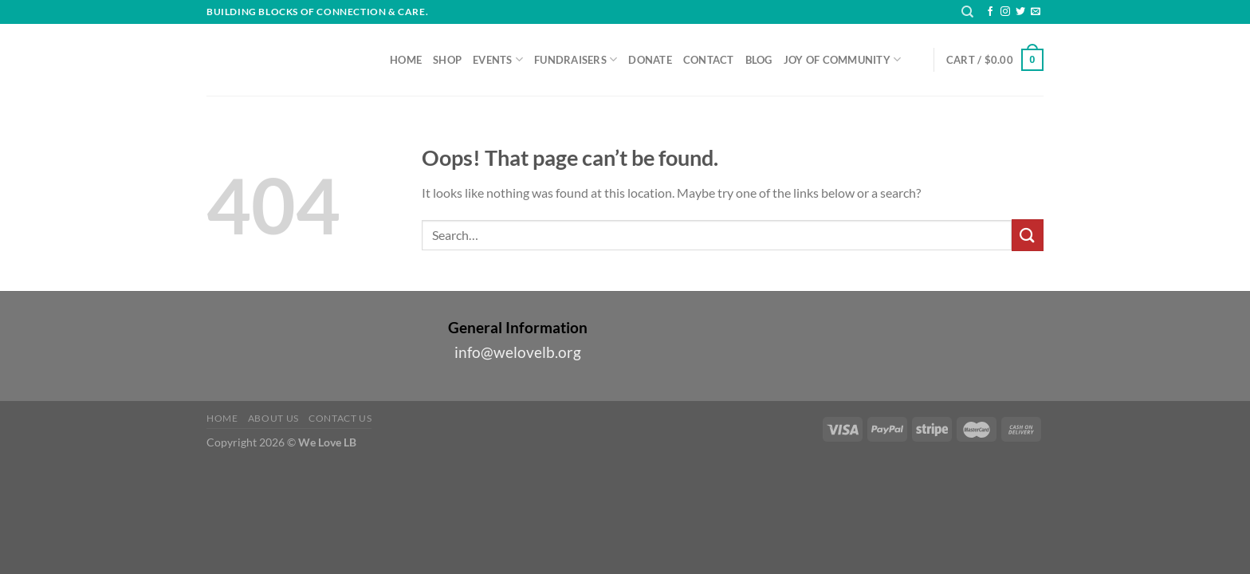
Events (498, 59)
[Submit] (1028, 234)
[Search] (967, 12)
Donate (650, 59)
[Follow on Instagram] (1005, 12)
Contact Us (340, 418)
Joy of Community (843, 59)
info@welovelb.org (517, 352)
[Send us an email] (1035, 12)
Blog (758, 59)
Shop (447, 59)
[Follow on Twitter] (1020, 12)
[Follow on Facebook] (990, 12)
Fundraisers (575, 59)
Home (406, 59)
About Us (273, 418)
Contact (708, 59)
